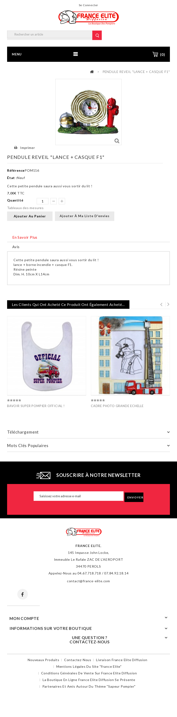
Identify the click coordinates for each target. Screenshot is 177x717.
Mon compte (24, 618)
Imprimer (27, 148)
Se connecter (88, 5)
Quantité (15, 200)
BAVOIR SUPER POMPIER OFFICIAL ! (36, 406)
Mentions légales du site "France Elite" (89, 666)
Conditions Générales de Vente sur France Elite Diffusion (89, 673)
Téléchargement (23, 432)
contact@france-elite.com (88, 581)
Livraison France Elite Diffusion (121, 660)
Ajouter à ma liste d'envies (85, 216)
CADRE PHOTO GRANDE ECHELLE (117, 406)
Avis (16, 247)
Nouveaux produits (43, 660)
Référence (16, 170)
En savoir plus (24, 237)
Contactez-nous (77, 660)
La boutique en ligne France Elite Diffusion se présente (89, 680)
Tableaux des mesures (25, 208)
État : (12, 178)
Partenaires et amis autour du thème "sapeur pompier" (89, 686)
